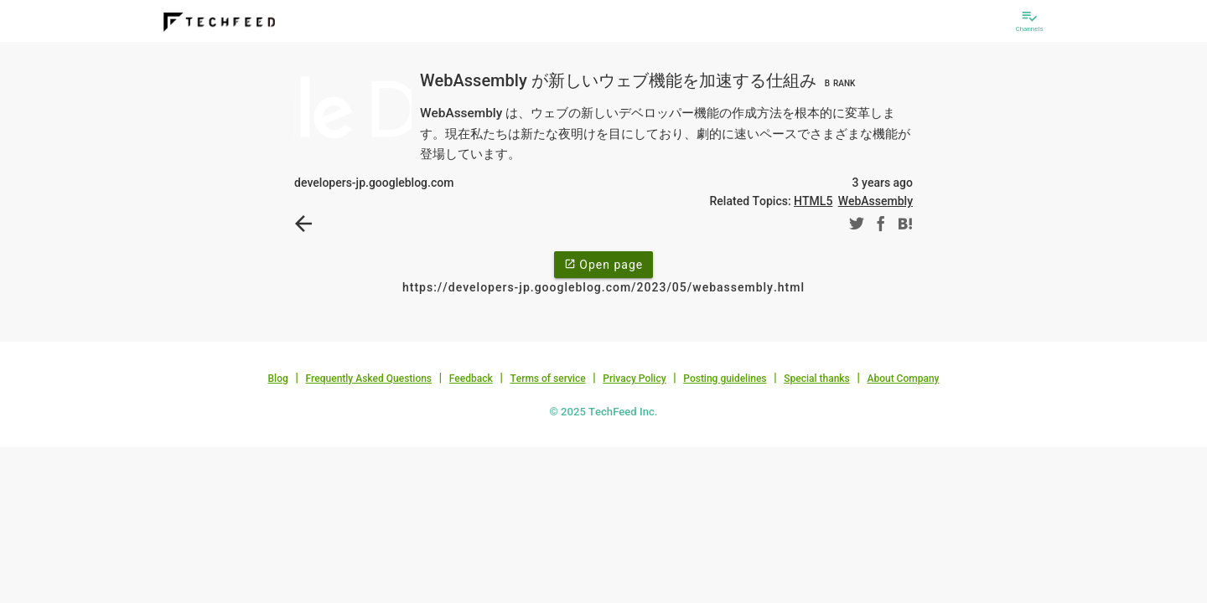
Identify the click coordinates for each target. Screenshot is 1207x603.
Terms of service (547, 378)
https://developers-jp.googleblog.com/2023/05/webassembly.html (603, 287)
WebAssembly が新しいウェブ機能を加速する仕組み (639, 80)
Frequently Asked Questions (368, 378)
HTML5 (813, 201)
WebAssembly (875, 201)
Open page (603, 263)
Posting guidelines (724, 378)
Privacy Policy (634, 378)
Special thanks (817, 378)
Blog (278, 378)
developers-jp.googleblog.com (373, 182)
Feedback (471, 378)
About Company (903, 378)
